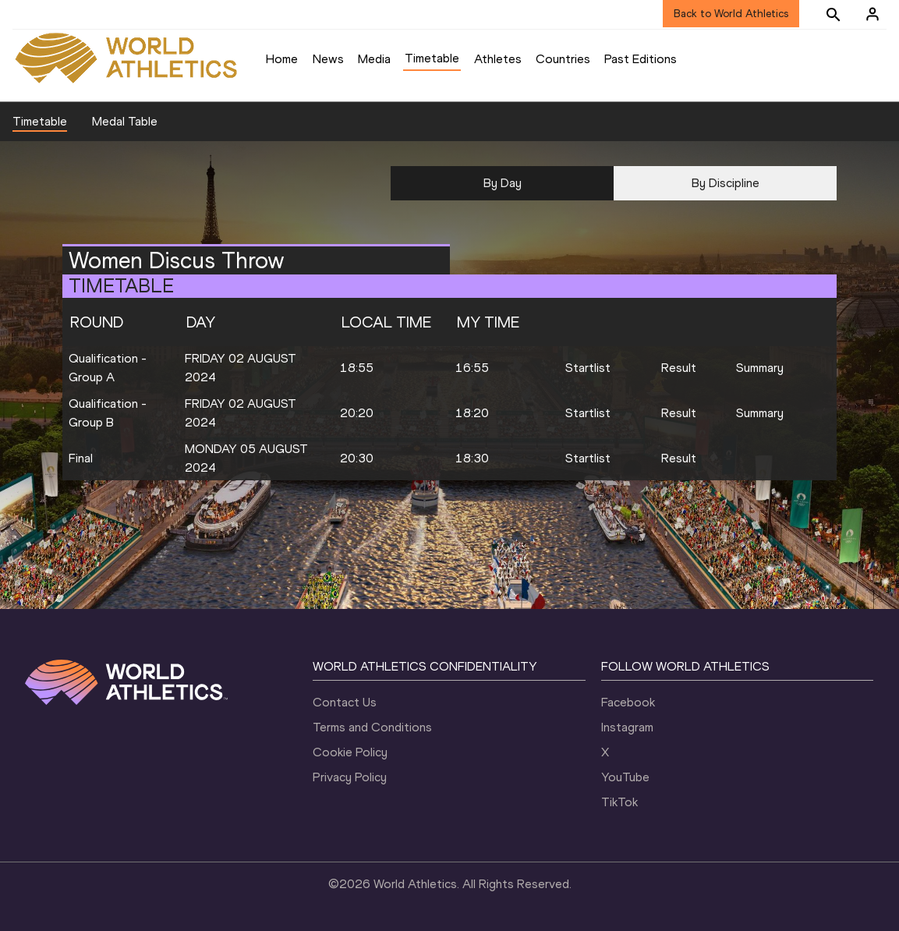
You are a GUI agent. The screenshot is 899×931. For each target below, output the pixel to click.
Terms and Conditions (372, 727)
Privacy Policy (350, 777)
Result (678, 367)
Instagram (627, 727)
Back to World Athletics (731, 13)
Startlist (588, 367)
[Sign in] (872, 14)
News (328, 58)
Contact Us (345, 702)
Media (374, 58)
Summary (760, 367)
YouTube (625, 777)
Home (282, 58)
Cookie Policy (350, 752)
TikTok (619, 802)
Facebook (628, 702)
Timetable (432, 58)
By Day (502, 182)
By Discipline (725, 182)
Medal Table (125, 121)
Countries (563, 58)
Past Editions (640, 58)
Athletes (498, 58)
